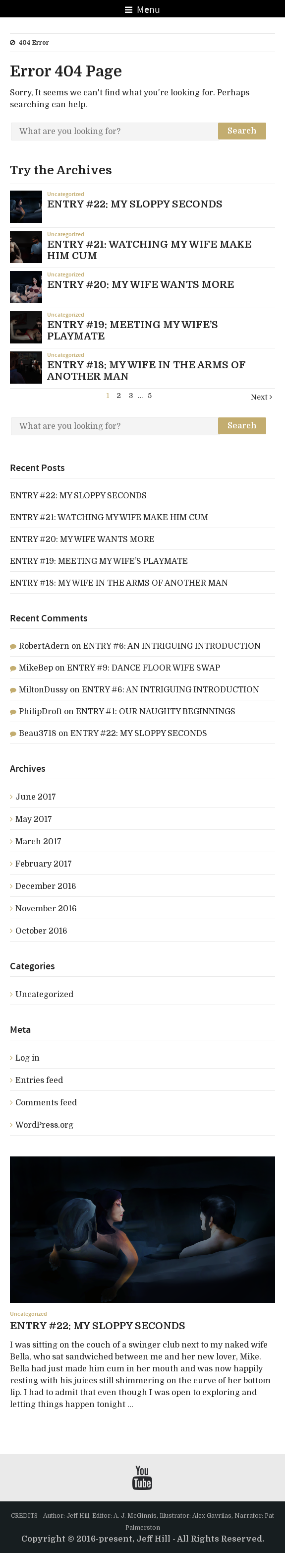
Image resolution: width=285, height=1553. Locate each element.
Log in (27, 1058)
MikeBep (36, 668)
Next (261, 397)
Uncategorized (65, 194)
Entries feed (39, 1080)
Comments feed (46, 1102)
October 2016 (41, 931)
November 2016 (46, 908)
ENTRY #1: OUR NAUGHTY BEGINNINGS (155, 711)
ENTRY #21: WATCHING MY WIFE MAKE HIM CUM (109, 517)
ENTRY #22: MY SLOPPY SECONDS (78, 495)
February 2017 (43, 864)
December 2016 (45, 886)
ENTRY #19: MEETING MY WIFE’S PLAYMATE (99, 561)
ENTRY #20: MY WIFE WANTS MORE (82, 539)
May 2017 (33, 819)
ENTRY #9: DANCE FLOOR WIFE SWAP (143, 668)
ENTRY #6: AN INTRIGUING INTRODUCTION (172, 646)
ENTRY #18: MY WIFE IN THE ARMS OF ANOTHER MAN (119, 583)
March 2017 (38, 841)
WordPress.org (44, 1125)
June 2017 (35, 797)
